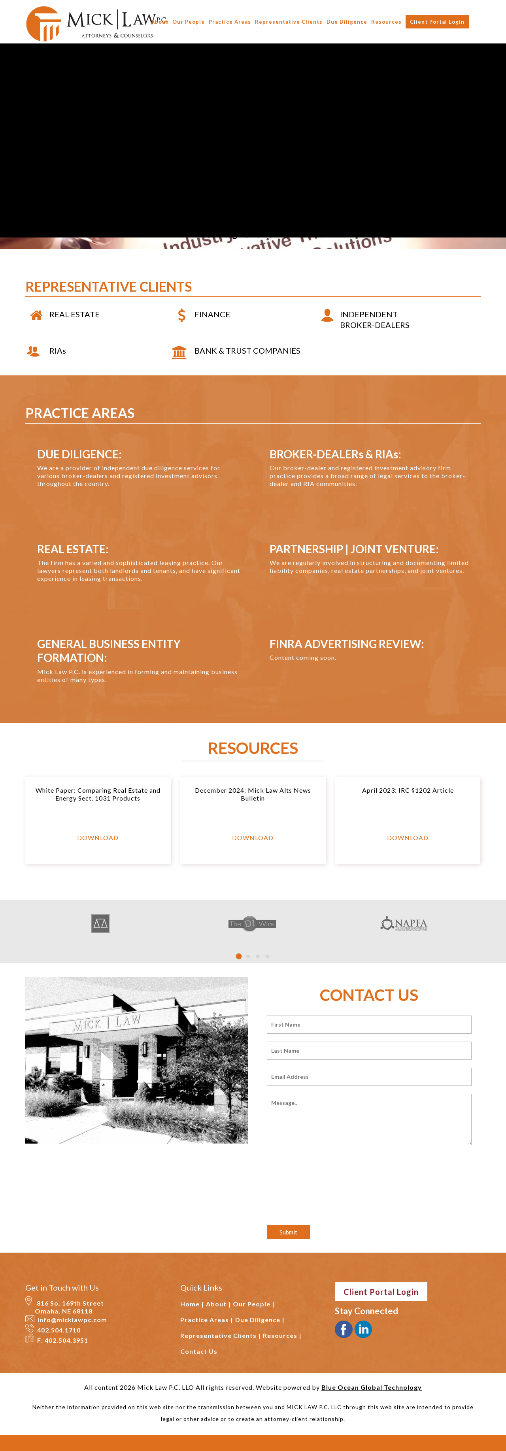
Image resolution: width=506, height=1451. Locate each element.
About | (218, 1304)
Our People (188, 22)
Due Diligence (347, 22)
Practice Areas (230, 22)
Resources (386, 22)
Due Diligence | (260, 1319)
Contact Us (198, 1351)
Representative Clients (289, 22)
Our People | (254, 1304)
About (159, 22)
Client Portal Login (437, 22)
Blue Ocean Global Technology (371, 1387)
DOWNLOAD (98, 837)
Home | (192, 1304)
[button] (239, 956)
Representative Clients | (220, 1335)
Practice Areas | (206, 1319)
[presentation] (327, 1178)
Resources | (282, 1335)
